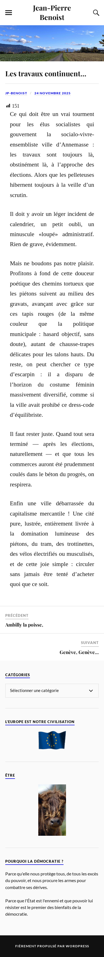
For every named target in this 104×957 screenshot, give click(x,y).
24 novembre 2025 (52, 93)
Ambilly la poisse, (24, 625)
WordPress (77, 946)
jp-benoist (16, 93)
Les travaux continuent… (45, 73)
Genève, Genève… (79, 652)
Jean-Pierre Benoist (52, 12)
